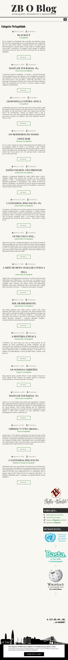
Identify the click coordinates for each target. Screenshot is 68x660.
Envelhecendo (19, 172)
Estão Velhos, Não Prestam (24, 170)
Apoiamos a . (53, 522)
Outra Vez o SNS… (23, 236)
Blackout (23, 35)
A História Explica (24, 336)
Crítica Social (19, 71)
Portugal (22, 463)
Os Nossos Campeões (23, 369)
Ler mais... (24, 57)
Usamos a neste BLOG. (56, 520)
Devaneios (19, 141)
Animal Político (19, 206)
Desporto (19, 372)
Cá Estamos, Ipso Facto (24, 460)
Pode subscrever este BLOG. (55, 515)
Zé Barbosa (30, 31)
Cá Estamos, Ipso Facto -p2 (23, 203)
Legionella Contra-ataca (24, 101)
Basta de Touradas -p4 (23, 68)
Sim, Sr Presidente (24, 303)
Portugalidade (23, 37)
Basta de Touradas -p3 (23, 395)
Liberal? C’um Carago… (24, 428)
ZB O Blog (34, 8)
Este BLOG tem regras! (53, 517)
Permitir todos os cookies (34, 654)
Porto (19, 431)
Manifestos (16, 463)
